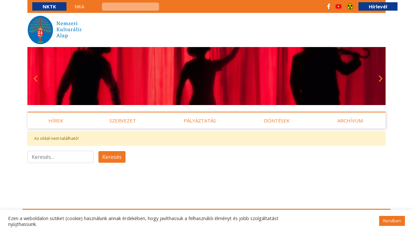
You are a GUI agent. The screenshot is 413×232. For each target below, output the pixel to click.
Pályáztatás (200, 120)
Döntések (277, 120)
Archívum (350, 120)
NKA (79, 6)
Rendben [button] (392, 221)
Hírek (55, 120)
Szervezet (122, 120)
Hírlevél (378, 6)
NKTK (49, 6)
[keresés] (130, 7)
